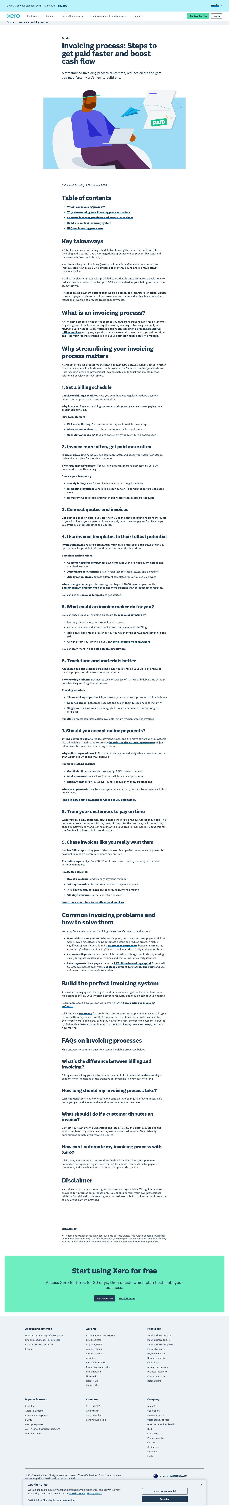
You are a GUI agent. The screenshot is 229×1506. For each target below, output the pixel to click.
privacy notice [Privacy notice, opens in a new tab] (94, 1493)
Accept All (165, 1499)
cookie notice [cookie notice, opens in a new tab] (77, 1493)
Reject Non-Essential (165, 1491)
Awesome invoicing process (33, 23)
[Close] (201, 1484)
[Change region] (177, 1477)
